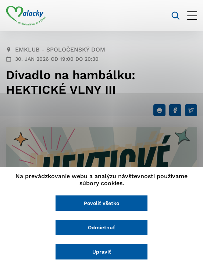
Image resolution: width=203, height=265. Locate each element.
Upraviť (101, 252)
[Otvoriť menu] (192, 15)
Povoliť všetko (101, 203)
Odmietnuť (101, 227)
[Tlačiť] (159, 110)
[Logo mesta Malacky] (26, 16)
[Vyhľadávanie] (175, 15)
